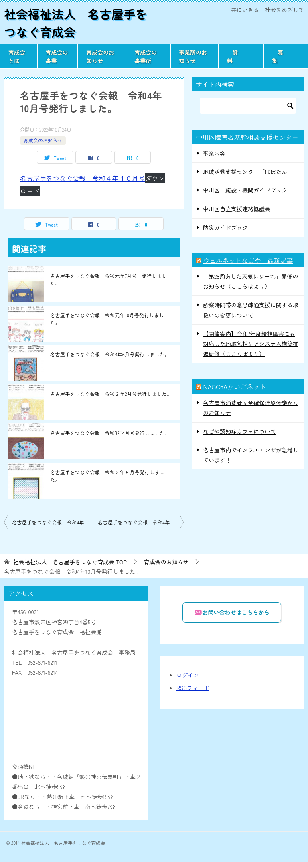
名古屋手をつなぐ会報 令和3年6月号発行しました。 (110, 354)
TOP (70, 561)
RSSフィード (192, 688)
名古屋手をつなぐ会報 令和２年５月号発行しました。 (107, 476)
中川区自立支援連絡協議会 (236, 209)
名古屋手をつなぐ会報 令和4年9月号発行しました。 (53, 522)
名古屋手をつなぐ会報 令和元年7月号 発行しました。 (108, 279)
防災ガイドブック (225, 227)
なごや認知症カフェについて (239, 431)
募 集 (283, 56)
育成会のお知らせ (100, 56)
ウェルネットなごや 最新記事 (248, 260)
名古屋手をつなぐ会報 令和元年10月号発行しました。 (107, 319)
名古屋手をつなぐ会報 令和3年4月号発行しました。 (110, 432)
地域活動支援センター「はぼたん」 (248, 172)
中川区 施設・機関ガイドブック (245, 190)
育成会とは (16, 56)
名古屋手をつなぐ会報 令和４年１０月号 (82, 178)
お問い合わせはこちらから (232, 612)
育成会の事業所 (145, 56)
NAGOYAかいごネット (234, 386)
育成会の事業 (57, 56)
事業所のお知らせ (193, 56)
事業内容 (214, 153)
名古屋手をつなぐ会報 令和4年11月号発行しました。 (141, 522)
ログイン (187, 675)
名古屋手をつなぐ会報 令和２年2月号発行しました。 (111, 393)
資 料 (238, 56)
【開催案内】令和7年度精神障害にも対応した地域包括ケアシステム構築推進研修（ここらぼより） (250, 344)
